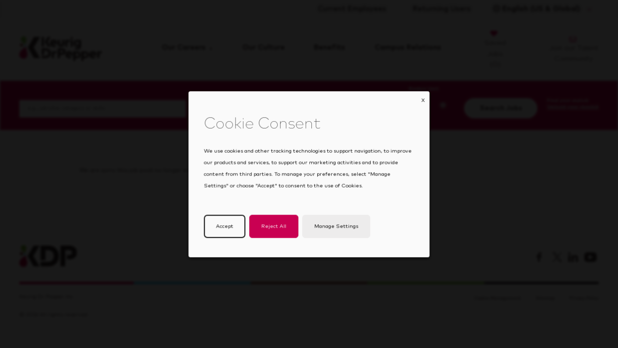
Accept (229, 232)
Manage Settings (334, 232)
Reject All (275, 232)
